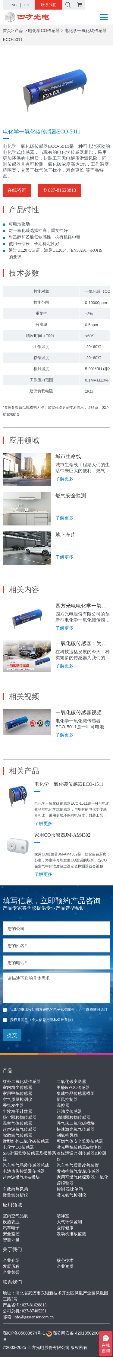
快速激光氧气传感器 (76, 1129)
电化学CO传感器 (44, 30)
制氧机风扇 (67, 1135)
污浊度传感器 (69, 1111)
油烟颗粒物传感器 (73, 1117)
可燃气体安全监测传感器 (80, 1141)
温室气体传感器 (17, 1123)
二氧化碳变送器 (71, 1081)
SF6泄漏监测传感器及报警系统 (29, 1156)
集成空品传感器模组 (76, 1093)
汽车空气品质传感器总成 (26, 1165)
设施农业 (11, 1222)
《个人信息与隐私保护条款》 (51, 1020)
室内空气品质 (15, 1216)
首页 (7, 30)
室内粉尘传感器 (17, 1087)
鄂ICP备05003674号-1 (24, 1333)
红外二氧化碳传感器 (22, 1081)
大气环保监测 (69, 1222)
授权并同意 (39, 1020)
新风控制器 (67, 1099)
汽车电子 (11, 1228)
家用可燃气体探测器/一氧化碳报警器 (82, 1180)
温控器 (63, 1105)
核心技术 (65, 1260)
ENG (13, 5)
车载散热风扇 (15, 1189)
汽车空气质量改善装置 (78, 1165)
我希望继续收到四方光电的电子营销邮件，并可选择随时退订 (55, 1010)
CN (26, 5)
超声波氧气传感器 (19, 1129)
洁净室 (63, 1216)
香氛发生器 (13, 1105)
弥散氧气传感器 (17, 1135)
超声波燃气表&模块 (21, 1177)
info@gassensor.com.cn (34, 1317)
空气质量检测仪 (17, 1099)
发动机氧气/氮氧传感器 (78, 1171)
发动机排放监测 (71, 1234)
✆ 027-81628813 (59, 190)
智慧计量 (11, 1240)
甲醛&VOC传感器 (73, 1087)
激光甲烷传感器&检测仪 (79, 1147)
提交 (12, 1035)
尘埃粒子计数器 (17, 1111)
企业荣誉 (11, 1272)
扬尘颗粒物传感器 (19, 1117)
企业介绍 (11, 1260)
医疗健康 (65, 1228)
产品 (19, 30)
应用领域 (12, 1204)
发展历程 (11, 1266)
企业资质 (65, 1266)
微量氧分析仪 (15, 1195)
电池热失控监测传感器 (24, 1171)
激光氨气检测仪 (71, 1195)
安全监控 (11, 1234)
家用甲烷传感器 (17, 1093)
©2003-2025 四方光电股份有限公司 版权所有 (45, 1347)
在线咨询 (17, 190)
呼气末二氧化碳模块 (76, 1123)
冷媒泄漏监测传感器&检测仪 (81, 1156)
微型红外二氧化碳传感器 (26, 1141)
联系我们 (49, 4)
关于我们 (12, 1249)
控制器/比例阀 (70, 1189)
